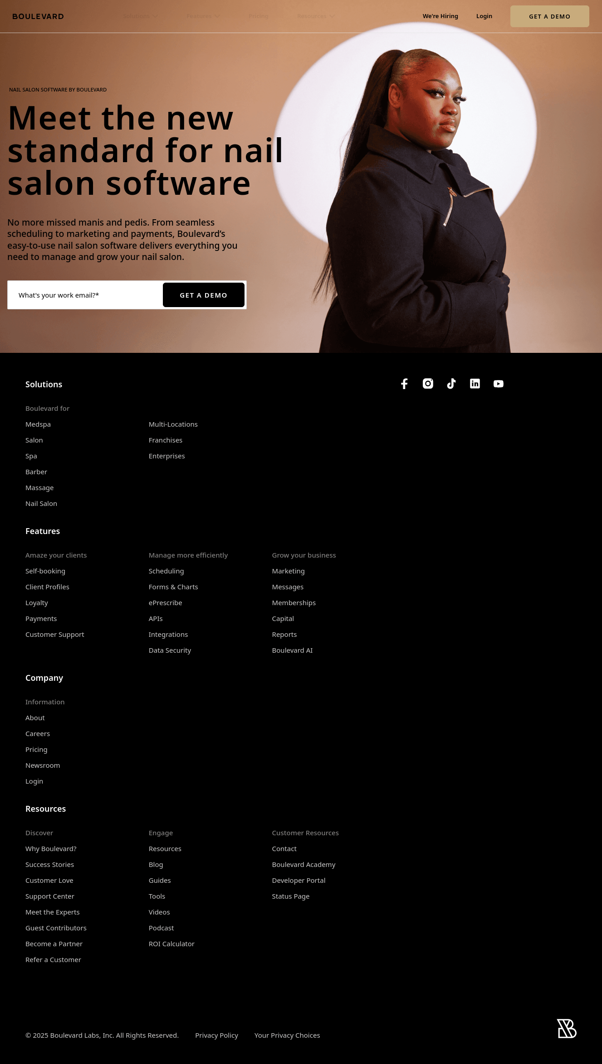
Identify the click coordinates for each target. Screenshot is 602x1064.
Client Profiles (47, 586)
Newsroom (42, 765)
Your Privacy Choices (287, 1035)
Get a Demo (550, 16)
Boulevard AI (292, 650)
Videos (159, 911)
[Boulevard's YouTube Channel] (498, 383)
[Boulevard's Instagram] (427, 383)
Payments (41, 618)
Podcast (161, 927)
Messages (288, 586)
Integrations (168, 634)
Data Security (170, 650)
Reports (284, 634)
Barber (36, 471)
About (35, 717)
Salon (34, 439)
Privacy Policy (216, 1035)
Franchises (166, 439)
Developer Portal (299, 880)
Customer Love (49, 880)
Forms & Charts (173, 586)
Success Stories (49, 864)
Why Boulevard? (51, 848)
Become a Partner (54, 943)
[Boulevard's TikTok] (451, 383)
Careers (37, 733)
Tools (157, 895)
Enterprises (167, 455)
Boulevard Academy (304, 864)
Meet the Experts (52, 911)
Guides (160, 880)
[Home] (38, 16)
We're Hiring (440, 16)
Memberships (294, 602)
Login (484, 16)
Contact (284, 848)
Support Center (49, 895)
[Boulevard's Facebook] (404, 383)
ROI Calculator (172, 943)
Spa (31, 455)
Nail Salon (41, 503)
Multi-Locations (173, 423)
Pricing (259, 16)
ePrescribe (165, 602)
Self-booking (45, 570)
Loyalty (36, 602)
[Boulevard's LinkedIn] (475, 383)
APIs (156, 618)
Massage (39, 487)
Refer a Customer (53, 959)
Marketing (288, 570)
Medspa (38, 423)
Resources (165, 848)
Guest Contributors (56, 927)
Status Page (291, 895)
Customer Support (54, 634)
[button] (140, 16)
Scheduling (166, 570)
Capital (283, 618)
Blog (156, 864)
